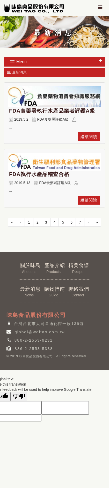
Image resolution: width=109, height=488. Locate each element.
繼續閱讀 (89, 136)
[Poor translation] (19, 396)
